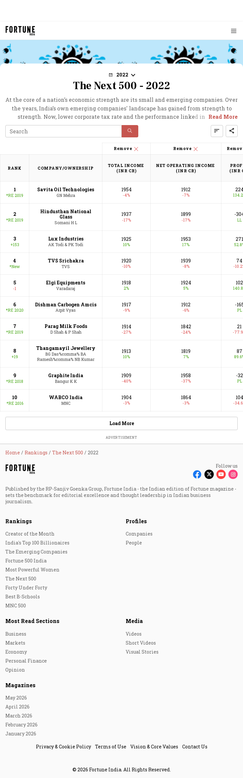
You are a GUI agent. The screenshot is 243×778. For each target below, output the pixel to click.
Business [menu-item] (15, 634)
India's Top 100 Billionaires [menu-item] (37, 543)
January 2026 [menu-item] (20, 733)
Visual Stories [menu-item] (142, 652)
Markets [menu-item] (15, 643)
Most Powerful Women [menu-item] (32, 569)
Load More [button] (121, 423)
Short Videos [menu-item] (141, 643)
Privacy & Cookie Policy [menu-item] (63, 746)
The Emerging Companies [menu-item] (36, 551)
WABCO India (65, 397)
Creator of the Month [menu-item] (30, 534)
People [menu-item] (134, 543)
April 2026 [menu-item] (17, 706)
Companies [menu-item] (139, 534)
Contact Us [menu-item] (194, 746)
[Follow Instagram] (233, 474)
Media (134, 620)
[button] (122, 74)
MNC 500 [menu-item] (15, 605)
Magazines (20, 685)
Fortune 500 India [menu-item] (26, 560)
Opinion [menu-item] (15, 670)
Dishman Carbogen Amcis (65, 304)
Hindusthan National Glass (65, 214)
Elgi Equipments (65, 282)
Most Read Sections (32, 620)
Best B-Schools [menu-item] (22, 596)
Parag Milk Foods (66, 326)
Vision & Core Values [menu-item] (154, 746)
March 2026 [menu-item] (18, 715)
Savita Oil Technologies (65, 189)
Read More (223, 116)
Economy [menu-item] (16, 652)
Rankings (18, 521)
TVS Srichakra (66, 260)
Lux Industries (65, 238)
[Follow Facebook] (197, 474)
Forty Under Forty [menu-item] (26, 587)
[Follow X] (209, 474)
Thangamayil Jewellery (65, 348)
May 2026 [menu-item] (16, 698)
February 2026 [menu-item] (21, 724)
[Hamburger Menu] (234, 31)
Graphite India (65, 375)
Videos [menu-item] (134, 634)
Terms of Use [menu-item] (110, 746)
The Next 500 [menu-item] (20, 578)
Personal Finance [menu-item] (26, 661)
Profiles (136, 521)
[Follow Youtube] (221, 474)
